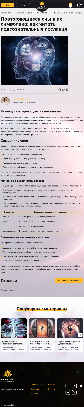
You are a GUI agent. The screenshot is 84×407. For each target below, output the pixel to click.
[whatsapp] (81, 386)
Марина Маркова (20, 99)
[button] (4, 335)
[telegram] (74, 386)
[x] (74, 392)
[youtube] (68, 392)
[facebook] (68, 386)
